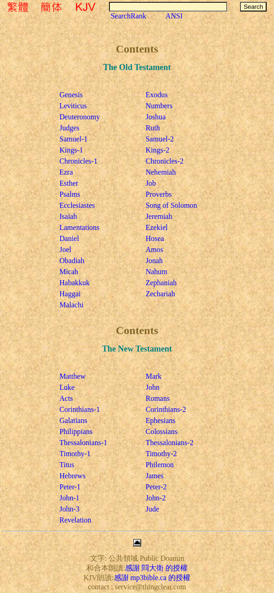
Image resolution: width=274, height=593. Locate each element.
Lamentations (79, 227)
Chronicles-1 (78, 161)
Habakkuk (74, 283)
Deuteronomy (79, 117)
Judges (69, 128)
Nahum (156, 272)
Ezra (66, 172)
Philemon (160, 465)
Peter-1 (69, 487)
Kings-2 (158, 150)
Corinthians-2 (166, 409)
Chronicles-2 (165, 161)
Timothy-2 (161, 454)
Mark (154, 376)
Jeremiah (159, 216)
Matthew (72, 376)
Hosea (155, 238)
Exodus (157, 95)
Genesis (71, 95)
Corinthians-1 (79, 409)
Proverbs (159, 194)
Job (151, 183)
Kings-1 (71, 150)
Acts (66, 398)
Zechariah (160, 294)
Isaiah (68, 216)
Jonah (154, 260)
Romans (158, 398)
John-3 (69, 509)
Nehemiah (161, 172)
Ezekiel (157, 227)
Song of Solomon (171, 205)
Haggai (69, 294)
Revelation (75, 520)
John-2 (156, 498)
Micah (68, 272)
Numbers (159, 106)
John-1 (69, 498)
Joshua (156, 117)
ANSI (174, 16)
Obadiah (71, 260)
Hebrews (72, 476)
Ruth (153, 128)
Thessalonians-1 (83, 442)
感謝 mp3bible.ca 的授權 (152, 577)
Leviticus (73, 106)
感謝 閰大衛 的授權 (156, 568)
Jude (152, 509)
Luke (66, 387)
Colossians (161, 431)
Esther (68, 183)
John (153, 387)
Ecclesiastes (77, 205)
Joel (65, 249)
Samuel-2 (160, 139)
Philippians (75, 431)
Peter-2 (156, 487)
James (155, 476)
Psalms (69, 194)
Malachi (71, 305)
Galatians (73, 420)
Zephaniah (161, 283)
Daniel (69, 238)
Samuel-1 (73, 139)
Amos (154, 249)
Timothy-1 (75, 454)
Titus (66, 465)
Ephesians (161, 420)
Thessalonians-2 (170, 442)
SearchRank (128, 16)
